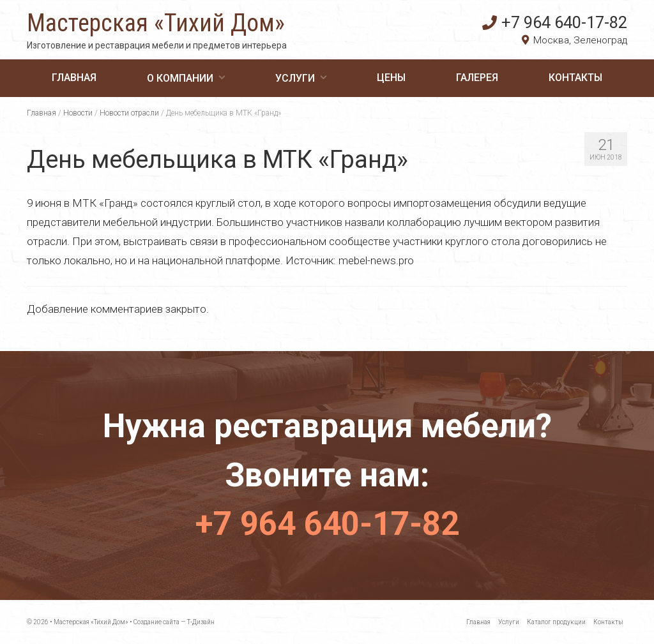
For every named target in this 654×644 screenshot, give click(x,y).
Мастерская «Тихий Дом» (156, 23)
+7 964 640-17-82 (554, 22)
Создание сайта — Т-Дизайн (174, 621)
